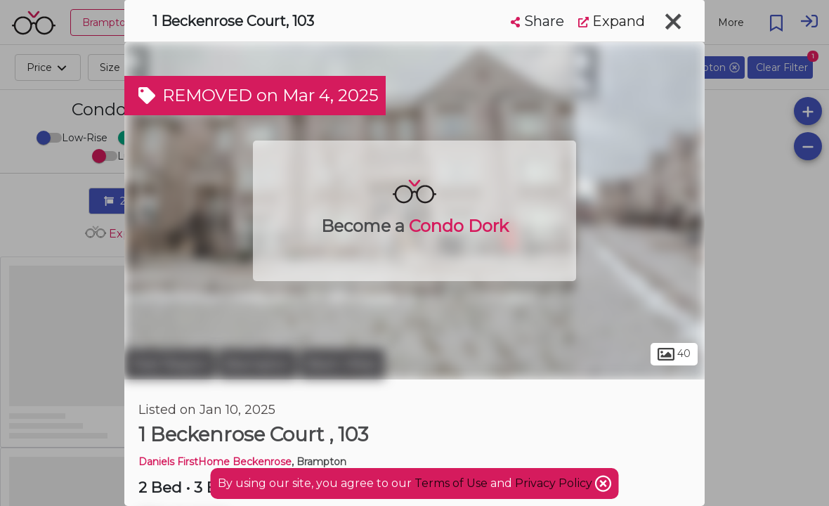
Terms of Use (451, 483)
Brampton (257, 364)
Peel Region (169, 364)
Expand (611, 21)
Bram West (342, 364)
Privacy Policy (555, 483)
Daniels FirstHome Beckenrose (215, 461)
